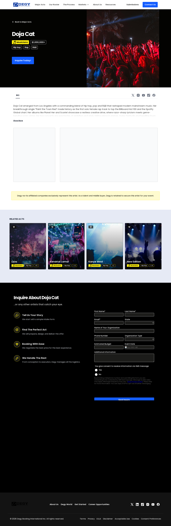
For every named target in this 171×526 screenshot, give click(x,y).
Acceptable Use (122, 518)
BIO (17, 95)
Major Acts (40, 4)
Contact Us (150, 4)
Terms (83, 518)
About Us (97, 4)
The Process (69, 4)
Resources (111, 4)
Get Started (80, 504)
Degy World (66, 504)
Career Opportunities (98, 504)
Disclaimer (108, 518)
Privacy (91, 518)
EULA (99, 518)
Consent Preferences (151, 518)
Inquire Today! (23, 60)
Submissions (132, 4)
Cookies (135, 518)
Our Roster (54, 4)
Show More (18, 120)
